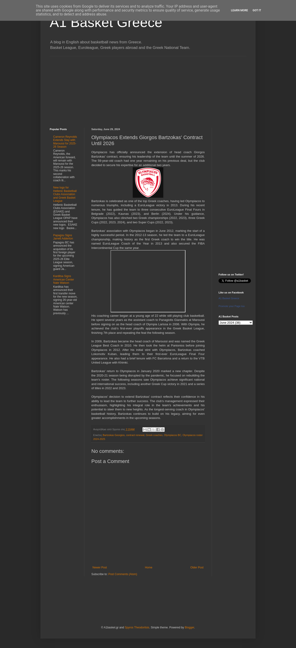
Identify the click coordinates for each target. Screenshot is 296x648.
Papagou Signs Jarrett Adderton (63, 237)
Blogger (189, 627)
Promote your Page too (232, 306)
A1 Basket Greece (106, 22)
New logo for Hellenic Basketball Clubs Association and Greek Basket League (65, 194)
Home (148, 567)
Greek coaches (154, 435)
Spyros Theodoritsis (137, 627)
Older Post (197, 567)
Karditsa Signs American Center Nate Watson (63, 279)
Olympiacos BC (172, 435)
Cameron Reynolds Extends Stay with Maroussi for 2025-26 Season (65, 141)
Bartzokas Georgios (114, 435)
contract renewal (135, 435)
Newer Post (99, 567)
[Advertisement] (148, 88)
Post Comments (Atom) (122, 574)
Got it (257, 10)
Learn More (239, 10)
